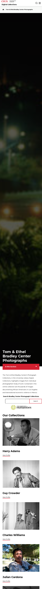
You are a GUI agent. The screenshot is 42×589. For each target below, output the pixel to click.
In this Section (10, 367)
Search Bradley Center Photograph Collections (21, 396)
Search (35, 401)
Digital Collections (9, 4)
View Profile (6, 455)
